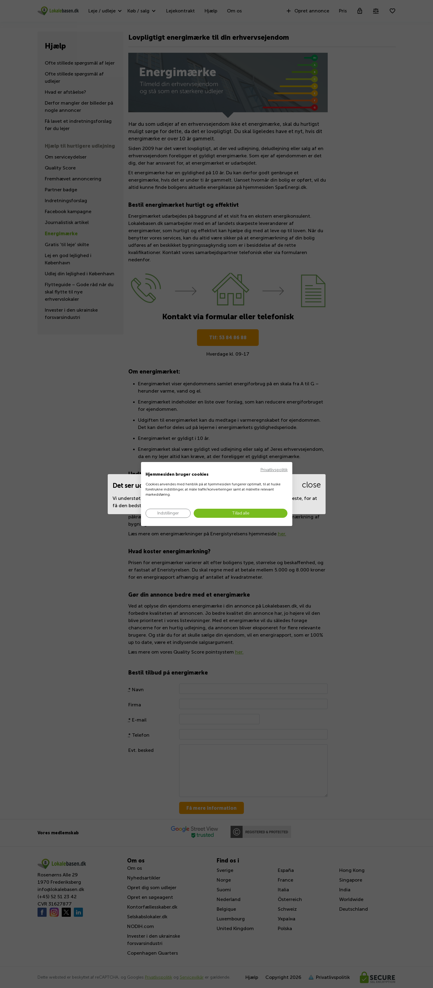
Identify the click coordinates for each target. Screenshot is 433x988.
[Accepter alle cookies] (240, 513)
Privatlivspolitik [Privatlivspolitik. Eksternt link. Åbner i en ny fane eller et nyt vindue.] (274, 469)
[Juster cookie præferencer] (168, 513)
